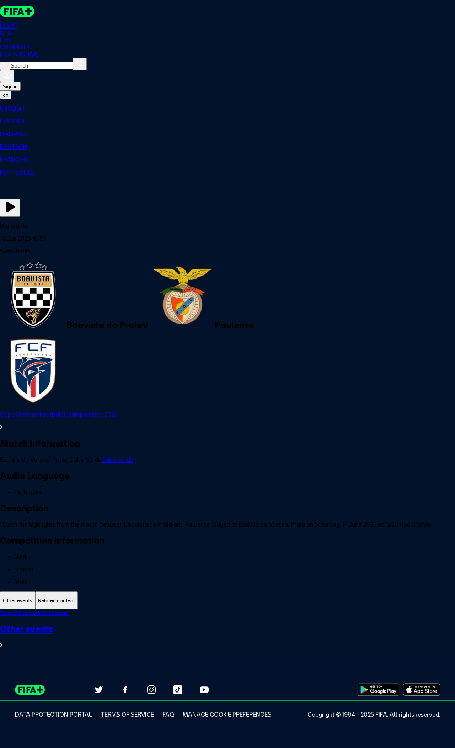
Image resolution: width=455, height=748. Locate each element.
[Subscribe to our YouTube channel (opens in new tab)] (204, 690)
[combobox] (41, 66)
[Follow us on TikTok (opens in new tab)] (178, 690)
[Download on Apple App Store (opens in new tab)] (421, 690)
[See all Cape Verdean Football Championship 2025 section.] (227, 421)
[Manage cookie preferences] (227, 714)
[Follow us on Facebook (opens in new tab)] (125, 690)
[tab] (17, 601)
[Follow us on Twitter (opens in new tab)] (99, 690)
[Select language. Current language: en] (5, 95)
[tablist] (227, 601)
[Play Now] (10, 208)
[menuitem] (227, 108)
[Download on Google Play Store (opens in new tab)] (378, 690)
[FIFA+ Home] (17, 11)
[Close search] (5, 66)
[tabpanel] (227, 634)
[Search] (80, 64)
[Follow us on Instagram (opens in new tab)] (151, 690)
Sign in (10, 87)
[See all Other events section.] (227, 636)
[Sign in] (7, 76)
